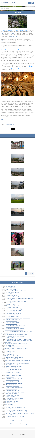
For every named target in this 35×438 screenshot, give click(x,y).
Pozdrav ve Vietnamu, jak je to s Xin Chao (16, 301)
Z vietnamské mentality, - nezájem (14, 313)
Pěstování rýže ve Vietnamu (12, 380)
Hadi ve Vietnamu (10, 303)
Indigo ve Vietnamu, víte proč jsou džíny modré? (16, 348)
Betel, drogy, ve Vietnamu (12, 393)
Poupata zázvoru (10, 345)
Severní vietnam (10, 124)
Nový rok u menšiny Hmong (12, 362)
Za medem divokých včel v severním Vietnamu (16, 334)
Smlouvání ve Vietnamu (11, 295)
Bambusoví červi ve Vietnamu (13, 372)
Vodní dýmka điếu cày (10, 286)
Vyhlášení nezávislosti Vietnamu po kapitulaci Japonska (19, 340)
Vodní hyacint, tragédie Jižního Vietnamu (14, 416)
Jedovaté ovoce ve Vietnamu (12, 395)
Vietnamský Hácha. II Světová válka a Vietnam (17, 290)
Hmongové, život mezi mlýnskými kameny (15, 414)
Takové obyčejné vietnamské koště (14, 378)
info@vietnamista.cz (13, 424)
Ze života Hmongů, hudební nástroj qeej (15, 325)
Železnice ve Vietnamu (11, 418)
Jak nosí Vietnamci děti (10, 399)
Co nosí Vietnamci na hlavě (11, 401)
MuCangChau (9, 40)
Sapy (2, 33)
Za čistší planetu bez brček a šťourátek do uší (16, 343)
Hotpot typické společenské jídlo (13, 375)
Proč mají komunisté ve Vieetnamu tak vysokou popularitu (20, 298)
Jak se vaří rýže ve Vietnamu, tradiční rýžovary (16, 410)
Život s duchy (8, 342)
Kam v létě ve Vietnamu (11, 321)
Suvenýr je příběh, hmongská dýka (14, 383)
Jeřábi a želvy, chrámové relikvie (13, 310)
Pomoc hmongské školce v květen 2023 (15, 328)
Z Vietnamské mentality (11, 368)
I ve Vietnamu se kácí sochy (12, 359)
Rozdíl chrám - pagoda (11, 289)
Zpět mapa (3, 119)
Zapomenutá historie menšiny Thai (14, 366)
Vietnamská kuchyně (10, 354)
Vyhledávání (29, 3)
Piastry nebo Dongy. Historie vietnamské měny (17, 411)
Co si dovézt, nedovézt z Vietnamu (14, 369)
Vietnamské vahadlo (10, 351)
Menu (33, 3)
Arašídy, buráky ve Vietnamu (12, 386)
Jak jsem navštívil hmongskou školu (14, 387)
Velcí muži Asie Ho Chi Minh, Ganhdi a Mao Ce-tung (17, 363)
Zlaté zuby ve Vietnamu (11, 389)
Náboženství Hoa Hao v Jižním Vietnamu (15, 357)
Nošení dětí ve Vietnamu (11, 352)
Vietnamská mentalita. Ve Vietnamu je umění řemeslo (18, 339)
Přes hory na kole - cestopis (12, 327)
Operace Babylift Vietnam (12, 405)
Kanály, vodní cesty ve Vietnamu (12, 322)
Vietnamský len (9, 300)
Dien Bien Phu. (13, 36)
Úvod (2, 8)
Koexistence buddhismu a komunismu (14, 355)
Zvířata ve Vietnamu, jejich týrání (13, 316)
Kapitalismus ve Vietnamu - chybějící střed (15, 309)
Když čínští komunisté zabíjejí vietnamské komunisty (17, 360)
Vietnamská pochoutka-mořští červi (14, 398)
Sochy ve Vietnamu (10, 337)
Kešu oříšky (8, 349)
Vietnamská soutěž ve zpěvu (12, 315)
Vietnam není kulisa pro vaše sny (13, 296)
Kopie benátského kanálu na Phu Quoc (14, 392)
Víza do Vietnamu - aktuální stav (17, 421)
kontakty (25, 424)
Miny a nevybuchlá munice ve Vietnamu (15, 336)
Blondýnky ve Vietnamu (10, 402)
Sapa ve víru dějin (9, 404)
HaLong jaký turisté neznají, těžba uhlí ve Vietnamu (18, 374)
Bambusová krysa (10, 377)
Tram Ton (13, 33)
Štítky (2, 124)
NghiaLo (3, 40)
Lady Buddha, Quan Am (11, 324)
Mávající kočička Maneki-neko (12, 390)
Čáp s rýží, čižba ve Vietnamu (12, 292)
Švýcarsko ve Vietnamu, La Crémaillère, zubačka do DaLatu (20, 413)
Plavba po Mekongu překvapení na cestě (15, 407)
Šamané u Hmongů (10, 304)
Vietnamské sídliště (10, 312)
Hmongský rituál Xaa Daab (12, 307)
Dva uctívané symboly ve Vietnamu (14, 306)
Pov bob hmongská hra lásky (12, 381)
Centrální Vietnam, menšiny (12, 365)
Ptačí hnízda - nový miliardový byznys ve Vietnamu (18, 318)
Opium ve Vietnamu (10, 408)
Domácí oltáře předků (11, 287)
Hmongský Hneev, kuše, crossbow (14, 293)
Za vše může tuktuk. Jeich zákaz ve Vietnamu (17, 371)
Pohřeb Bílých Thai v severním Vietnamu (15, 346)
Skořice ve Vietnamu (10, 396)
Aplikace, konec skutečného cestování (14, 330)
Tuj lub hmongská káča (10, 384)
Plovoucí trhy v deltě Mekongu (13, 319)
